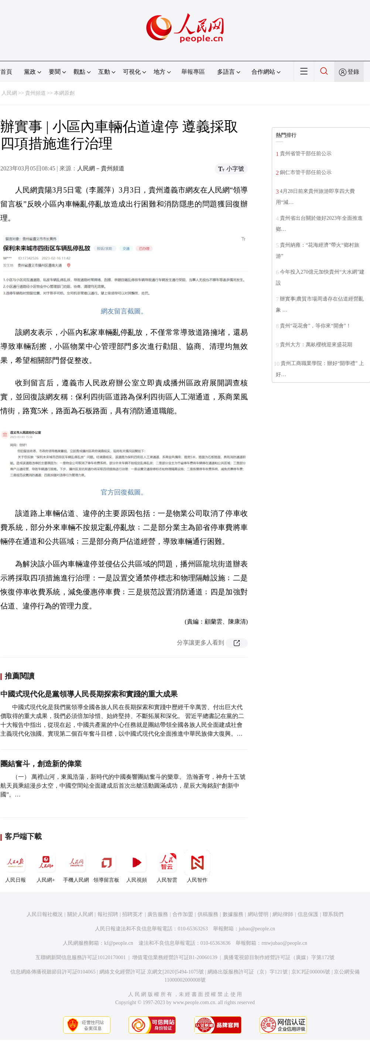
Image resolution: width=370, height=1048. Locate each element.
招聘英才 (132, 914)
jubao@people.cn (257, 928)
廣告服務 (157, 914)
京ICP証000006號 (310, 972)
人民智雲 (167, 866)
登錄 (353, 72)
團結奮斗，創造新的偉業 (41, 764)
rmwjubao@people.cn (284, 943)
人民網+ (46, 866)
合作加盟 (182, 914)
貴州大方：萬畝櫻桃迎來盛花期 (316, 344)
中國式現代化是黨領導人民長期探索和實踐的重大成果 (89, 694)
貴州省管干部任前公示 (306, 153)
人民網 (9, 93)
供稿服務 (208, 914)
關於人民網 (80, 914)
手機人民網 (76, 866)
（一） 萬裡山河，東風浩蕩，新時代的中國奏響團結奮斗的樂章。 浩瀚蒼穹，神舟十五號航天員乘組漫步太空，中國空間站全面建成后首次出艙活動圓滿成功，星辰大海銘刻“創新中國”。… (123, 786)
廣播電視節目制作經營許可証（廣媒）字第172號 (279, 957)
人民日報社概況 (45, 914)
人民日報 (15, 866)
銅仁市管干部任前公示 (306, 172)
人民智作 (197, 866)
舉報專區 (193, 72)
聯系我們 (333, 914)
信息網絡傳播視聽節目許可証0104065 (53, 972)
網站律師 (283, 914)
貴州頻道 (35, 93)
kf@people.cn (118, 943)
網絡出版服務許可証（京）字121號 (248, 972)
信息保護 (308, 914)
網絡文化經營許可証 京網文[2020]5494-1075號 (151, 972)
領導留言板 (106, 866)
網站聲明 (258, 914)
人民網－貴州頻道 (100, 168)
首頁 (6, 72)
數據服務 (233, 914)
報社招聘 (107, 914)
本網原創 (64, 93)
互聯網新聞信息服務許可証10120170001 (80, 957)
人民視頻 (137, 866)
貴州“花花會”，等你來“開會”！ (315, 326)
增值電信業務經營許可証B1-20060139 (174, 957)
